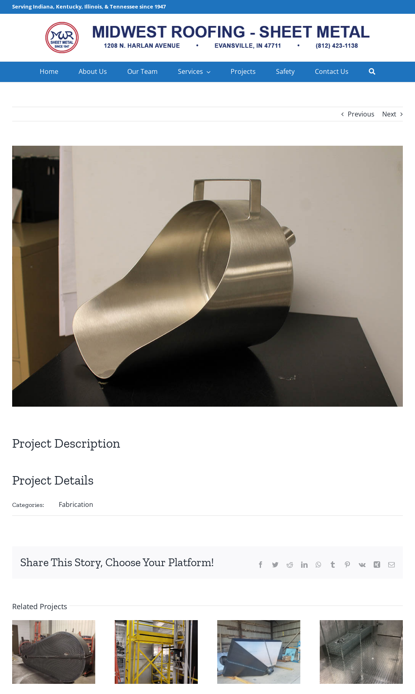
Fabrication (76, 504)
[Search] (372, 72)
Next (389, 114)
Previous (361, 114)
